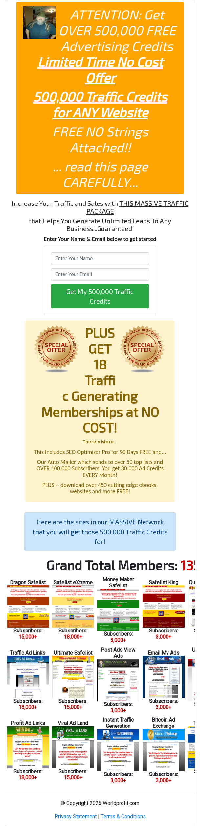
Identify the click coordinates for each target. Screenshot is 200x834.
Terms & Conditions (123, 816)
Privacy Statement (76, 816)
